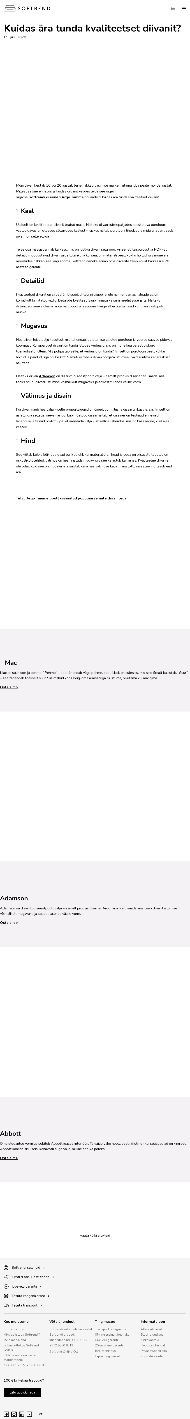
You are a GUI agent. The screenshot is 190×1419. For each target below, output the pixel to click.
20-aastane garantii (109, 1345)
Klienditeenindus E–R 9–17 (68, 1340)
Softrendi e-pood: (62, 1334)
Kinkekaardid (150, 1340)
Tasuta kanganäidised (27, 1295)
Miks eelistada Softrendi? (22, 1334)
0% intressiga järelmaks (112, 1334)
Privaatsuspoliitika (154, 1351)
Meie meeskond (15, 1340)
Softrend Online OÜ (63, 1352)
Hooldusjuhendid (153, 1345)
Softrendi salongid (24, 1267)
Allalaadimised (151, 1329)
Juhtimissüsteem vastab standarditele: (20, 1357)
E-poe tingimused (107, 1356)
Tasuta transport (23, 1305)
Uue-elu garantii (22, 1286)
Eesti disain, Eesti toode (29, 1277)
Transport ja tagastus (110, 1329)
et (39, 1414)
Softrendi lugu (14, 1329)
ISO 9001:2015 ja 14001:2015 (25, 1365)
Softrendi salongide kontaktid (70, 1329)
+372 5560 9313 (61, 1345)
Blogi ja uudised (152, 1334)
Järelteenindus (105, 1351)
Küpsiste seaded (153, 1356)
